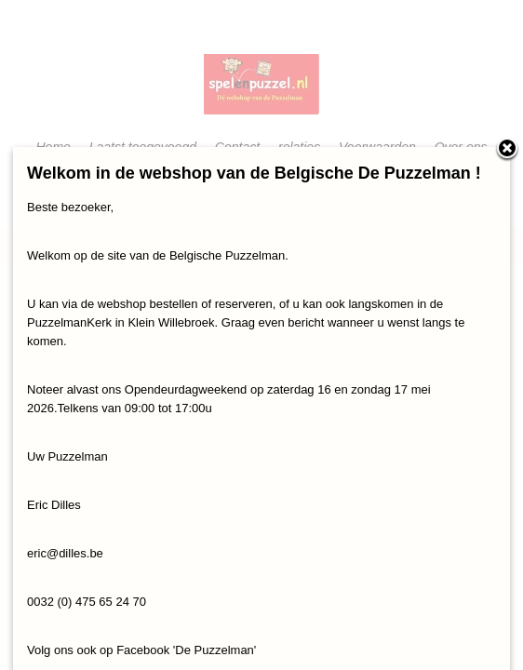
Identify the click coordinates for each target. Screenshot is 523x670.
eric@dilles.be (65, 553)
